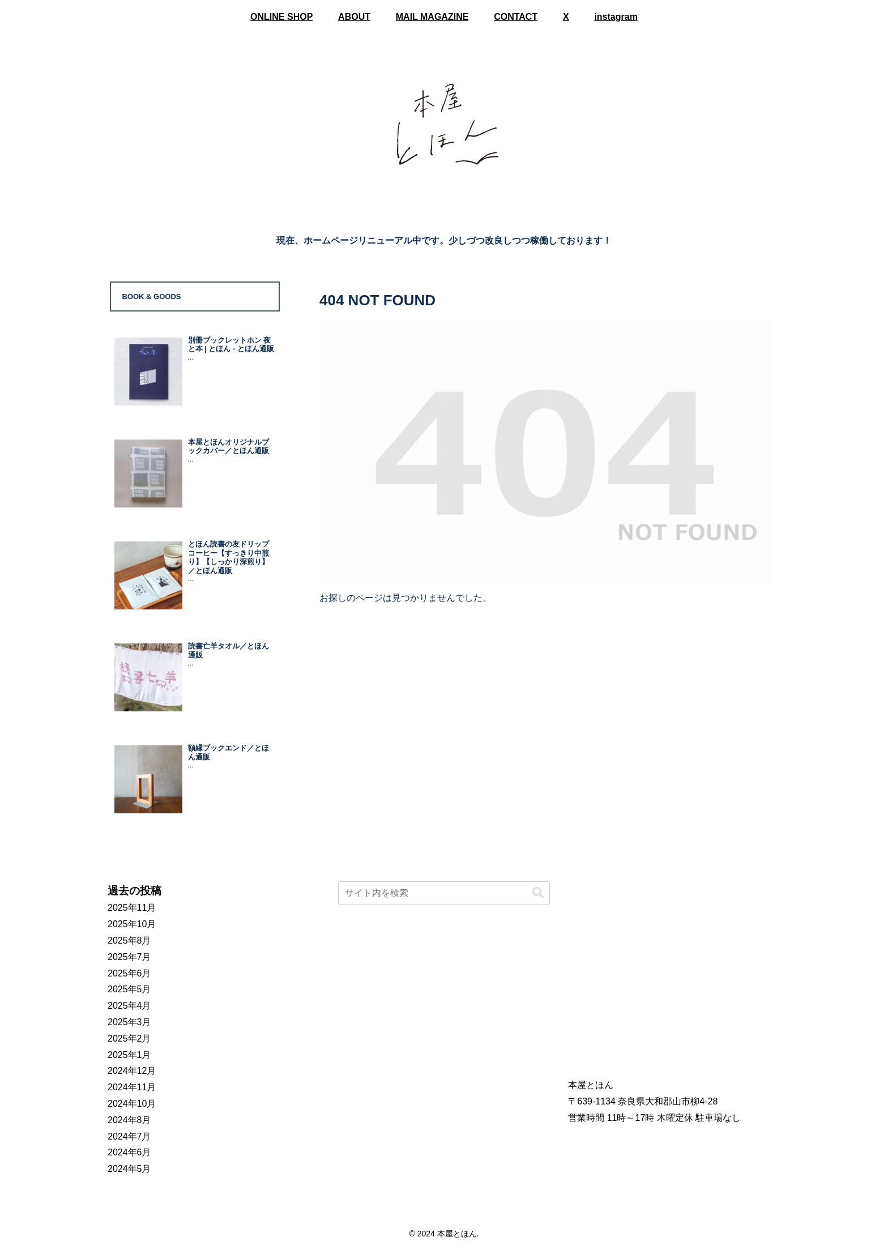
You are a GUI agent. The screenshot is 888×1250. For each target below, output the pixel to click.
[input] (444, 893)
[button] (538, 892)
